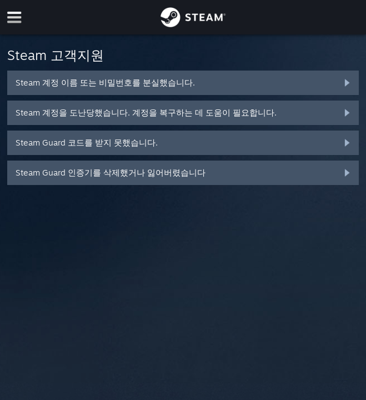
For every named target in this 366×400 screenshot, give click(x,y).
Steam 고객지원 (55, 55)
